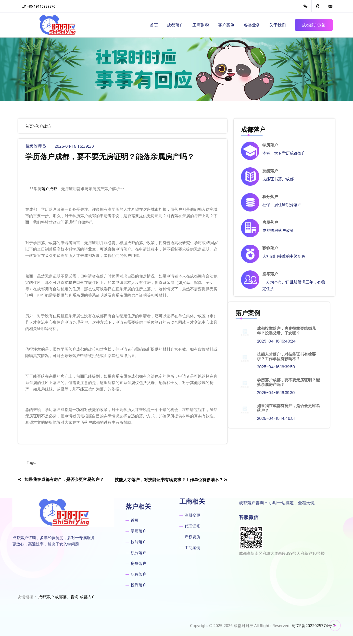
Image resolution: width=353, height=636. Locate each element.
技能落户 (270, 171)
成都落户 (175, 25)
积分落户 (270, 196)
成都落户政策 (314, 25)
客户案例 (226, 25)
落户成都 (49, 188)
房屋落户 (270, 222)
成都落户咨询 (66, 596)
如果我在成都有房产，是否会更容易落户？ (204, 408)
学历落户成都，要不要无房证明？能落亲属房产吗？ (204, 382)
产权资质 (192, 493)
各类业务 (252, 25)
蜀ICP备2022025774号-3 (313, 628)
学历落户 (270, 145)
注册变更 (192, 471)
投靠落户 (270, 274)
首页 (154, 25)
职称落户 (270, 248)
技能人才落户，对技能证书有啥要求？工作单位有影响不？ (202, 356)
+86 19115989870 (38, 6)
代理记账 (192, 482)
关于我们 (277, 25)
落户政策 (43, 126)
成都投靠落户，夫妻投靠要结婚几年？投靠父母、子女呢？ (202, 331)
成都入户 (87, 596)
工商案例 (192, 503)
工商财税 (200, 25)
